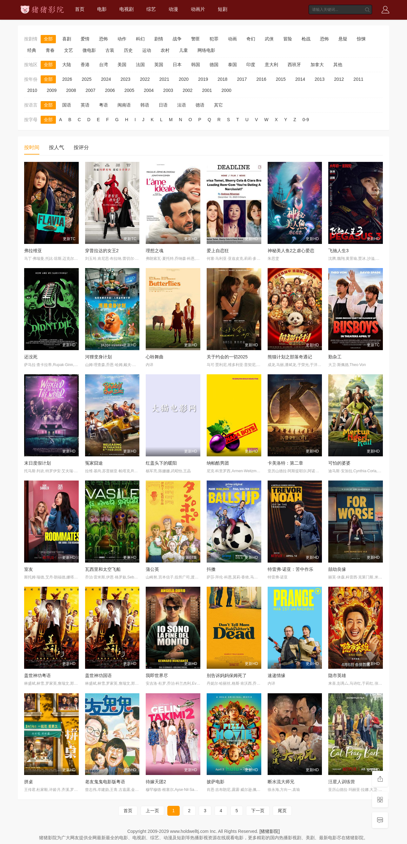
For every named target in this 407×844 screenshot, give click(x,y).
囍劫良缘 (337, 569)
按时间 (31, 147)
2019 (203, 79)
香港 (85, 64)
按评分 (81, 147)
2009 (52, 90)
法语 (181, 104)
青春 (50, 50)
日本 (177, 64)
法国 (140, 64)
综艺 (151, 9)
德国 (214, 64)
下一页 (257, 810)
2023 (125, 79)
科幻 (140, 38)
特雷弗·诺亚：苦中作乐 (290, 569)
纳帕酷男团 (218, 463)
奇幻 (250, 38)
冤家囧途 (94, 463)
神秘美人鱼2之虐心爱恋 (291, 250)
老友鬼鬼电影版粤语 (105, 781)
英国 (158, 64)
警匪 (195, 38)
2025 (86, 79)
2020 (184, 79)
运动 (146, 50)
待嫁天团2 (156, 781)
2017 (242, 79)
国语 (66, 104)
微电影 (89, 50)
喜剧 (66, 38)
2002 (187, 90)
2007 (90, 90)
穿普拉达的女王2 (102, 250)
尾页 (282, 810)
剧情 (158, 38)
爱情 (85, 38)
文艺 (68, 50)
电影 (102, 9)
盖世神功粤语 (37, 675)
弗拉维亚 (33, 250)
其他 (337, 64)
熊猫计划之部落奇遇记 (290, 356)
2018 (222, 79)
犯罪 (214, 38)
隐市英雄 (337, 675)
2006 (110, 90)
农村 (165, 50)
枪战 (306, 38)
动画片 (198, 9)
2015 (281, 79)
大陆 (66, 64)
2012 (339, 79)
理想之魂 (154, 250)
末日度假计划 (37, 463)
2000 (226, 90)
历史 (128, 50)
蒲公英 (152, 569)
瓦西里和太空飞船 (103, 569)
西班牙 (294, 64)
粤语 (103, 104)
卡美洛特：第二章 (285, 463)
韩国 (195, 64)
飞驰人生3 (338, 250)
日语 (163, 104)
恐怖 (103, 38)
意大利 (271, 64)
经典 (31, 50)
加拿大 (317, 64)
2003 (168, 90)
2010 (32, 90)
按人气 (56, 147)
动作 (121, 38)
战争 (177, 38)
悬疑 (342, 38)
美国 (121, 64)
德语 (200, 104)
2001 (207, 90)
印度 (250, 64)
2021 (164, 79)
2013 (319, 79)
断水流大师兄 (281, 781)
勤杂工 (335, 356)
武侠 (269, 38)
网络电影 (206, 50)
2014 (300, 79)
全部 (48, 38)
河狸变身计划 (98, 356)
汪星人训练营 (341, 781)
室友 (28, 569)
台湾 (103, 64)
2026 (67, 79)
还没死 (30, 356)
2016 (261, 79)
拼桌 (28, 781)
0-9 (306, 119)
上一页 (152, 810)
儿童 (183, 50)
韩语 (144, 104)
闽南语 (124, 104)
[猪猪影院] (269, 831)
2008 (71, 90)
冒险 (287, 38)
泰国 (232, 64)
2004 (149, 90)
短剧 (222, 9)
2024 (106, 79)
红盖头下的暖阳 (161, 463)
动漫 (173, 9)
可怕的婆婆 (339, 463)
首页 (79, 9)
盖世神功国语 (98, 675)
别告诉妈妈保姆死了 (227, 675)
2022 (145, 79)
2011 (358, 79)
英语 (85, 104)
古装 (109, 50)
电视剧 (126, 9)
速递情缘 (276, 675)
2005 (129, 90)
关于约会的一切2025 (227, 356)
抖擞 (211, 569)
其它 (218, 104)
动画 (232, 38)
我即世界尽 (157, 675)
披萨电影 (215, 781)
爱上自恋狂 (218, 250)
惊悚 (361, 38)
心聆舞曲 (154, 356)
